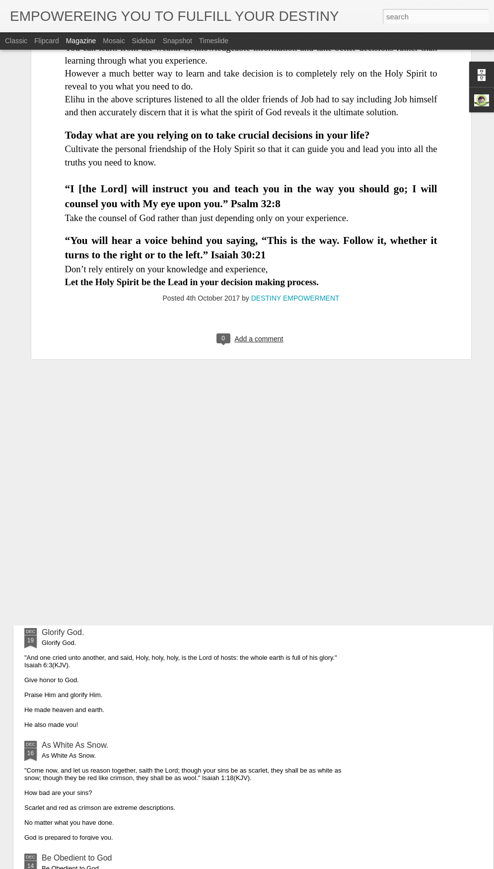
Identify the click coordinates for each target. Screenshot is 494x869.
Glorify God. (63, 632)
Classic (16, 41)
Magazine (81, 41)
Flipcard (46, 41)
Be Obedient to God (77, 858)
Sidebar (144, 41)
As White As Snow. (75, 745)
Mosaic (114, 41)
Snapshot (177, 41)
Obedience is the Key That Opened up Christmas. (129, 519)
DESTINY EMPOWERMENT (295, 203)
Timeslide (213, 41)
